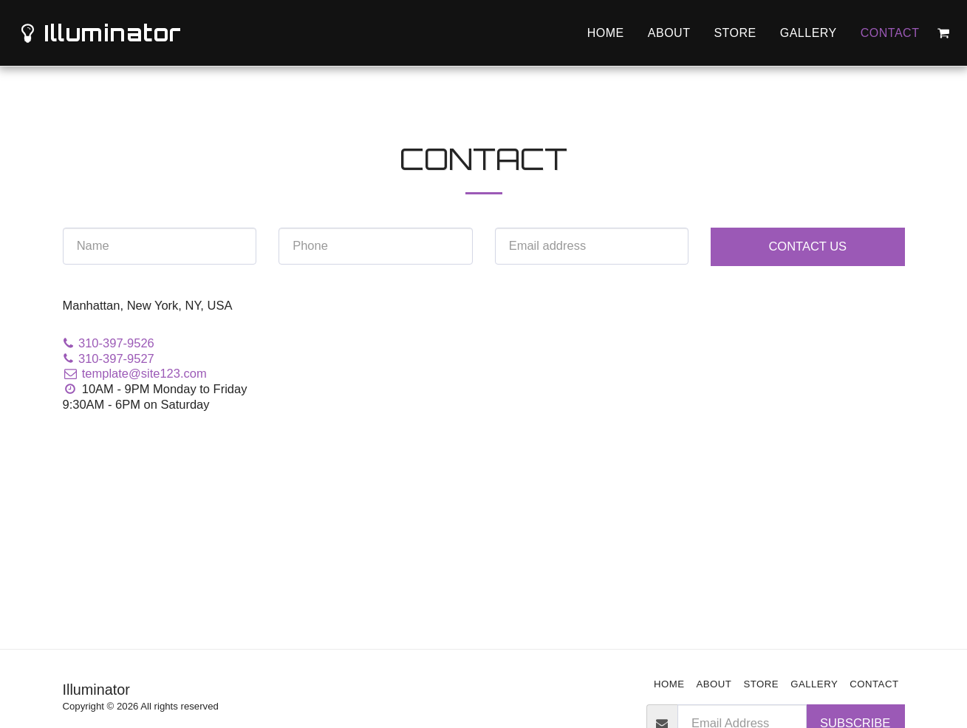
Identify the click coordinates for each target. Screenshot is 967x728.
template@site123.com (135, 373)
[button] (943, 33)
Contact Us (807, 246)
